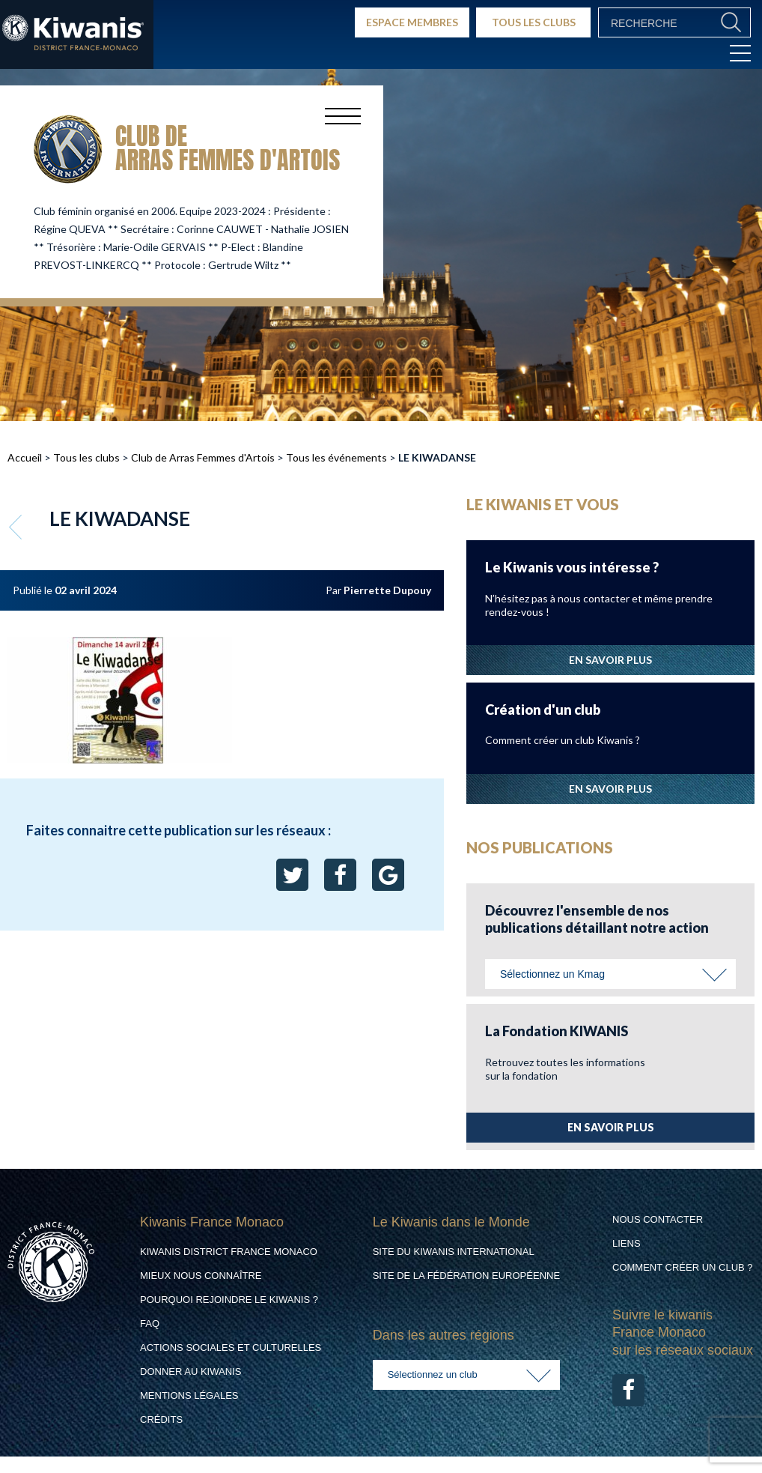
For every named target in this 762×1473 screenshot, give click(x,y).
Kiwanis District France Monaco (228, 1251)
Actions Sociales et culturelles (230, 1347)
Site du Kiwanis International (453, 1251)
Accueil (24, 457)
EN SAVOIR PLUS (610, 659)
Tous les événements (336, 457)
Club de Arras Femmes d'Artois (203, 457)
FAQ (149, 1323)
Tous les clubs (86, 457)
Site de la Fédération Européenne (466, 1275)
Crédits (161, 1419)
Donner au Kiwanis (190, 1371)
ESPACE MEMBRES (412, 22)
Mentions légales (189, 1395)
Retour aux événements (17, 526)
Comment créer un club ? (682, 1267)
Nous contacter (657, 1219)
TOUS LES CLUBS (534, 22)
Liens (626, 1243)
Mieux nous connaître (201, 1275)
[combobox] (610, 974)
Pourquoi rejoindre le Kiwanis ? (229, 1299)
